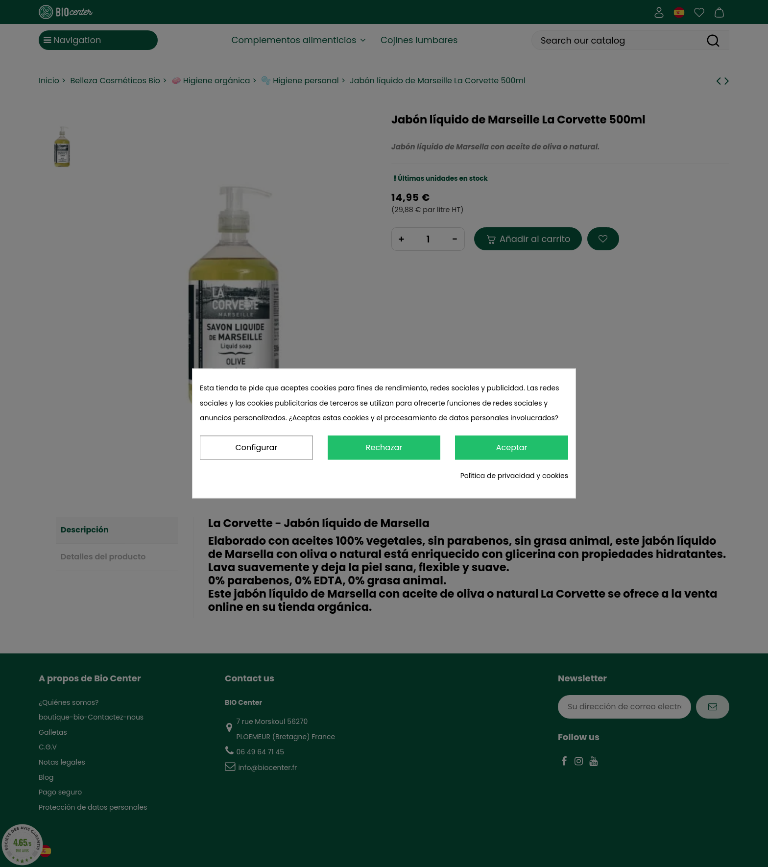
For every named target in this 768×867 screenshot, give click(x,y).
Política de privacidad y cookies (514, 476)
